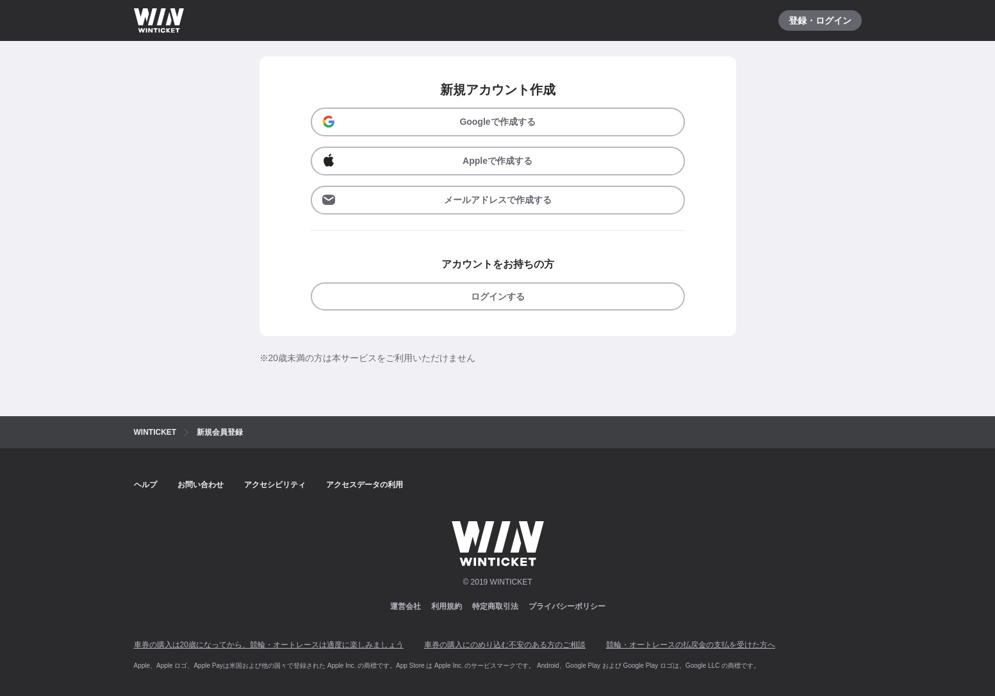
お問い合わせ (200, 484)
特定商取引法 (495, 606)
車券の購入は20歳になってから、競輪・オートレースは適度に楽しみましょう (269, 644)
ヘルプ (145, 484)
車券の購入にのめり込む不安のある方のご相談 (505, 644)
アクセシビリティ (275, 484)
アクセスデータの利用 (364, 484)
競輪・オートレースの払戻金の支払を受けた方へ (690, 644)
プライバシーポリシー (567, 606)
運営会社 (405, 606)
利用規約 (446, 606)
